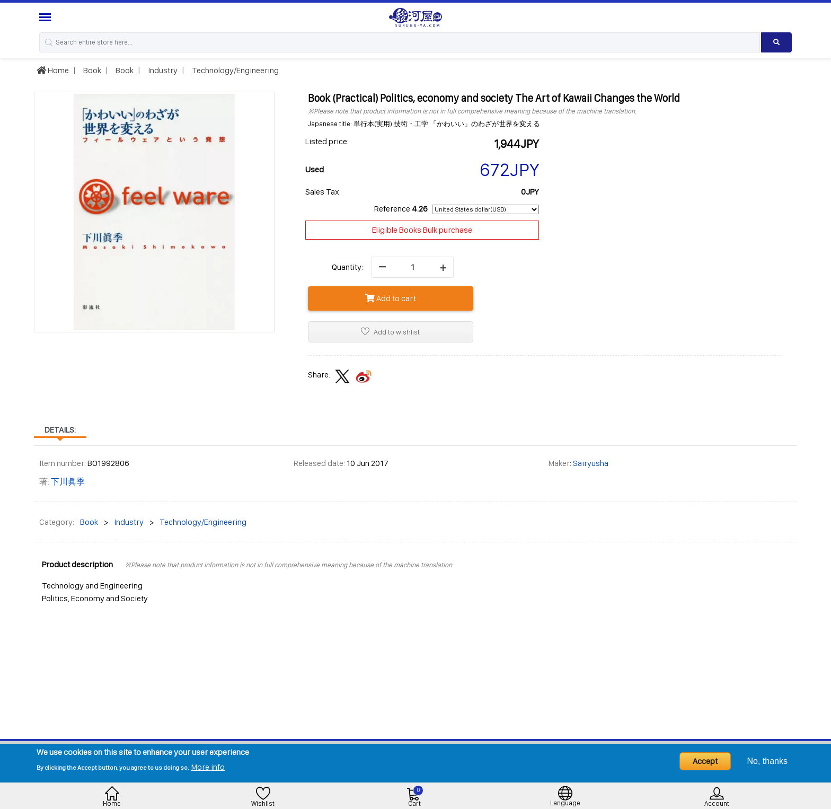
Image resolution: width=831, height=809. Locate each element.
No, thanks (767, 761)
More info (208, 767)
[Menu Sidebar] (46, 17)
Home (53, 70)
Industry (162, 70)
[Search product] (776, 42)
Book (91, 70)
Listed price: (327, 141)
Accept (705, 761)
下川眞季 (68, 482)
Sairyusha (590, 463)
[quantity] (413, 267)
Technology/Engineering (234, 70)
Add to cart (390, 298)
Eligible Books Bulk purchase (422, 230)
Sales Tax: (323, 192)
